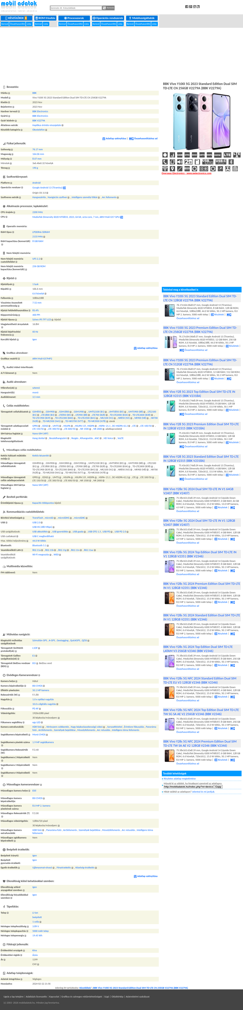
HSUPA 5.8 (80, 425)
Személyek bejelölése (65, 730)
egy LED (36, 722)
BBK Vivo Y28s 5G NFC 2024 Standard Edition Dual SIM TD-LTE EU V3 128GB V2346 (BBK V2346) (199, 680)
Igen (35, 339)
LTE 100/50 (146, 425)
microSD (49, 517)
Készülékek (17, 18)
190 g (35, 167)
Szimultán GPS (40, 640)
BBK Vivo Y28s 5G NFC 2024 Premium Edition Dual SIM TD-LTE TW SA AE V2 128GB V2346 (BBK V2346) (200, 743)
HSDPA (90, 425)
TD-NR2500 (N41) (52, 421)
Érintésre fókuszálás (134, 726)
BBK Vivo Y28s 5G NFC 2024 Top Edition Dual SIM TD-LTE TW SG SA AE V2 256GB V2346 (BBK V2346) (201, 712)
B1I (34, 663)
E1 (34, 655)
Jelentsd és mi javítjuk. (203, 791)
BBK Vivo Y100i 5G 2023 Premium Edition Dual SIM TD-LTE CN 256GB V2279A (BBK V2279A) (200, 330)
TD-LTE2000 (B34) (119, 414)
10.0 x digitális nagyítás (44, 704)
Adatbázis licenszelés (36, 996)
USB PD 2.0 (120, 531)
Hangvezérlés (39, 197)
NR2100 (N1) (106, 417)
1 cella (36, 921)
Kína (35, 950)
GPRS (35, 425)
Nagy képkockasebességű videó (87, 726)
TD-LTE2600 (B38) (142, 414)
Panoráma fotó (53, 830)
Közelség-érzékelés (84, 867)
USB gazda (78, 531)
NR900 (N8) (140, 417)
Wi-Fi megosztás (41, 554)
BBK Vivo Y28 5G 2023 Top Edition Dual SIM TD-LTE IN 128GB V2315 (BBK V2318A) (199, 394)
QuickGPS (75, 640)
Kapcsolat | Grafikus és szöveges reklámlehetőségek (75, 996)
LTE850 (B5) (65, 414)
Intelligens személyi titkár (84, 197)
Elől (34, 790)
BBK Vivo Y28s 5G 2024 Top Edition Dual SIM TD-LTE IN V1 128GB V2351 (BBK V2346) (200, 554)
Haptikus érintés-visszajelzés (47, 125)
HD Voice (108, 438)
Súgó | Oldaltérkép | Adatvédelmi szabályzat (126, 996)
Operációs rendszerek (108, 18)
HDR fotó (37, 726)
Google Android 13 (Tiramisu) (48, 187)
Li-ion (35, 912)
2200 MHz (38, 212)
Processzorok (74, 18)
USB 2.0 (36, 522)
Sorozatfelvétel (114, 726)
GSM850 (37, 411)
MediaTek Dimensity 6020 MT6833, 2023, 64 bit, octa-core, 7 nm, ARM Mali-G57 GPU (76, 217)
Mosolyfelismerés (86, 730)
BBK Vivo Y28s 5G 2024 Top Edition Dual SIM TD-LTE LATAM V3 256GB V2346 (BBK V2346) (198, 649)
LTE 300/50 (54, 428)
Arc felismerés (109, 197)
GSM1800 (64, 411)
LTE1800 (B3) (47, 414)
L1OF (35, 647)
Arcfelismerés (45, 730)
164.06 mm (38, 154)
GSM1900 (79, 411)
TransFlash (38, 517)
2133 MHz (38, 236)
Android (37, 182)
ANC (97, 438)
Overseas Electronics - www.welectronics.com (186, 173)
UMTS (56, 425)
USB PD (106, 531)
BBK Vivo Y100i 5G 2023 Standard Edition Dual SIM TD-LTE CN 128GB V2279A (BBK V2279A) (200, 298)
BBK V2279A (39, 120)
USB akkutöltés (40, 531)
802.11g (62, 550)
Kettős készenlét (41, 455)
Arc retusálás (103, 730)
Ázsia (35, 955)
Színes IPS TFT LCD (42, 319)
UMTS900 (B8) (135, 411)
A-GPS (52, 640)
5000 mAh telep (41, 931)
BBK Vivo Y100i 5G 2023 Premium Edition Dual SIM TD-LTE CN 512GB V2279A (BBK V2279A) (200, 362)
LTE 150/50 (38, 428)
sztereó (36, 387)
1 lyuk (36, 284)
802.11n (75, 550)
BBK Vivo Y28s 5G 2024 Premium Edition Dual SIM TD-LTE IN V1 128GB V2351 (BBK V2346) (201, 586)
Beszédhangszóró (58, 438)
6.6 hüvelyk (38, 293)
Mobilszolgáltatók (142, 18)
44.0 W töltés (39, 540)
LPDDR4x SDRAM (41, 232)
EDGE (45, 425)
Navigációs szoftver (57, 197)
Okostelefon (39, 129)
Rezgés (74, 438)
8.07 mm (37, 158)
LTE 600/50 (69, 428)
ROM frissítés (45, 18)
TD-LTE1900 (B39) (41, 417)
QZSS (84, 640)
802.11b (49, 550)
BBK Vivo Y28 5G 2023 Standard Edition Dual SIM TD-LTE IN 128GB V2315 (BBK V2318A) (201, 458)
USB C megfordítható (43, 536)
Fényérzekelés (64, 867)
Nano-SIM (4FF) (40, 433)
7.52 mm (37, 302)
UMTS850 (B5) (116, 411)
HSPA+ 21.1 (104, 425)
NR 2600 (97, 428)
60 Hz (35, 331)
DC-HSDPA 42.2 (120, 425)
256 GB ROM (39, 266)
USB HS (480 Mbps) (42, 526)
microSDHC (64, 517)
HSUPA (66, 425)
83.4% (36, 310)
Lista (29, 23)
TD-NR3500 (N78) (97, 421)
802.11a (37, 550)
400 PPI (36, 314)
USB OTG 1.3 (94, 531)
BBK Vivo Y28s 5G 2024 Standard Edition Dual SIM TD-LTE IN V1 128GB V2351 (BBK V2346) (201, 617)
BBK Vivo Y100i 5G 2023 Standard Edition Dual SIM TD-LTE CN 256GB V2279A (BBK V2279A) (140, 987)
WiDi (56, 554)
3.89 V (36, 926)
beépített (37, 917)
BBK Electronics (40, 111)
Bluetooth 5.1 (39, 545)
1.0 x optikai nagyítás (43, 699)
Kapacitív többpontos (43, 502)
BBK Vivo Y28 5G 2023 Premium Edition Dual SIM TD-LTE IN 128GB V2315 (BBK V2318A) (201, 426)
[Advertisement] (121, 54)
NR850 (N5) (124, 417)
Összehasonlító (18, 23)
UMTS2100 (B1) (96, 411)
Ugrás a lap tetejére (14, 996)
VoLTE (121, 438)
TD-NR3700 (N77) (74, 421)
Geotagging (62, 640)
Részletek (217, 314)
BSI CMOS (38, 685)
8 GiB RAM (38, 241)
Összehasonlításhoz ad (143, 138)
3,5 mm (36, 397)
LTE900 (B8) (81, 414)
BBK (35, 92)
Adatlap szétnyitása (114, 138)
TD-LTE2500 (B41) (87, 417)
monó (35, 392)
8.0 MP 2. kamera (41, 805)
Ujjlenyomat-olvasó (42, 867)
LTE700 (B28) (98, 414)
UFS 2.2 (36, 258)
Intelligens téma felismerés (125, 730)
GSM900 (50, 411)
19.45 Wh (37, 935)
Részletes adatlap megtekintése (180, 778)
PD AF (36, 708)
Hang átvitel (39, 438)
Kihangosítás (86, 438)
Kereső (5, 23)
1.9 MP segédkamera (43, 742)
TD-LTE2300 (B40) (64, 417)
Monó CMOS (39, 734)
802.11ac (88, 550)
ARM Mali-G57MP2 (42, 358)
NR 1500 (84, 428)
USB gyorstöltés (60, 531)
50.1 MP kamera (41, 690)
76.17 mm (38, 149)
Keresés (108, 7)
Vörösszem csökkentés (57, 726)
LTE (134, 425)
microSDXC (79, 517)
